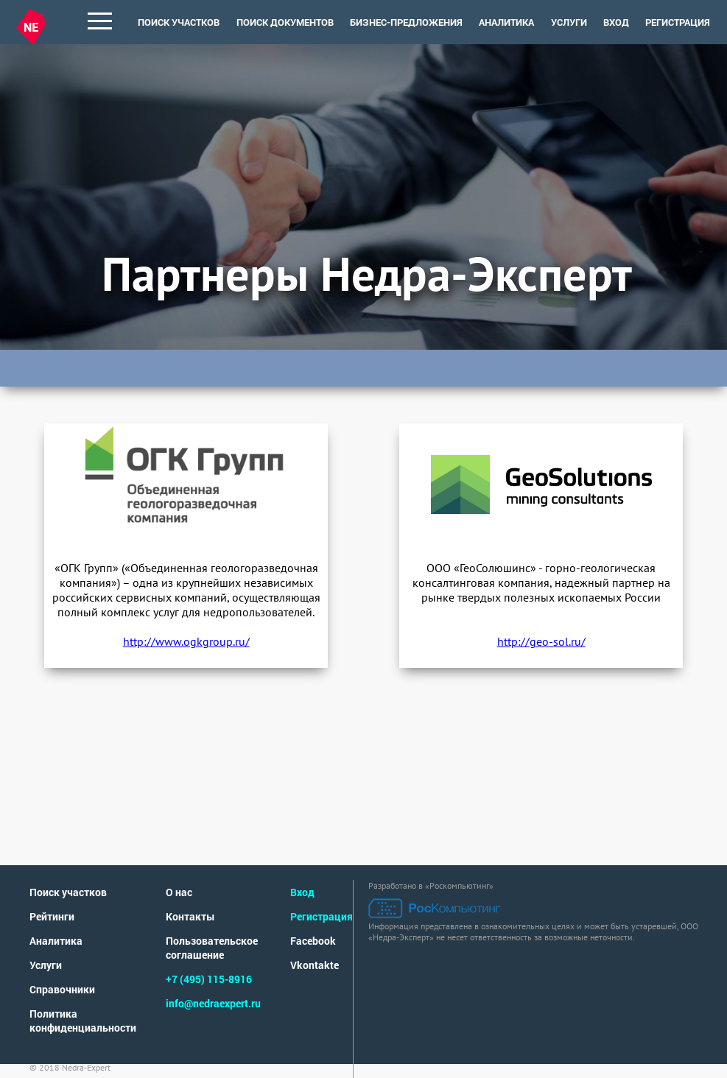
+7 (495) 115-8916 (209, 979)
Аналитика (55, 941)
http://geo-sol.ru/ (541, 641)
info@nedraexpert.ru (213, 1003)
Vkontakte (314, 965)
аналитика (506, 22)
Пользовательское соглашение (212, 948)
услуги (569, 22)
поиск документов (285, 22)
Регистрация (677, 22)
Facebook (313, 941)
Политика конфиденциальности (82, 1021)
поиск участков (178, 22)
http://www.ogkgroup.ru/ (186, 641)
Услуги (45, 965)
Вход (616, 22)
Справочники (62, 989)
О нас (179, 892)
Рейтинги (51, 916)
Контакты (190, 916)
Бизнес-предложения (406, 22)
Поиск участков (68, 892)
